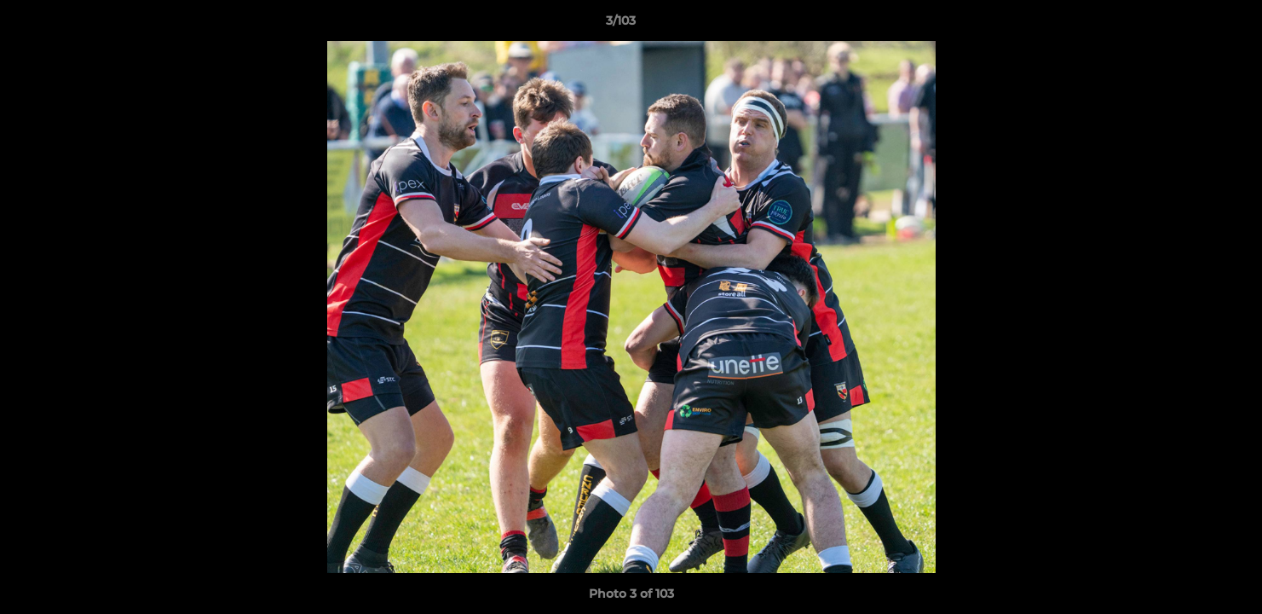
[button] (1190, 24)
